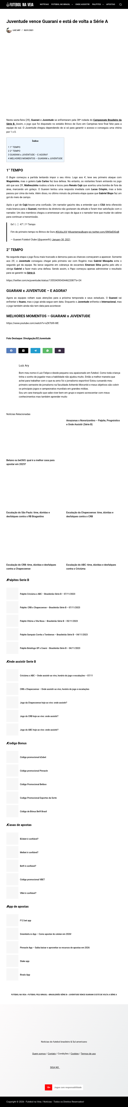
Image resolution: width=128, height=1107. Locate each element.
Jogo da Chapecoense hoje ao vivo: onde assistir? (43, 702)
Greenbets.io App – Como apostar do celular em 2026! (45, 934)
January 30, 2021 (61, 239)
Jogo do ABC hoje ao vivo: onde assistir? (39, 730)
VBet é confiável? (28, 893)
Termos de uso (88, 1053)
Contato (52, 1053)
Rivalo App (25, 975)
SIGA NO (55, 1067)
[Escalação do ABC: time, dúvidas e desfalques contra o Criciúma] (94, 541)
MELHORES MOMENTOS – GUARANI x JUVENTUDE (35, 158)
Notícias (44, 4)
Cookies (75, 1053)
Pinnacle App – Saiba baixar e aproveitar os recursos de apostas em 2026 (55, 947)
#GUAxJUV (62, 231)
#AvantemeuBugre (78, 231)
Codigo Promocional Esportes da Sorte (38, 798)
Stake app (24, 961)
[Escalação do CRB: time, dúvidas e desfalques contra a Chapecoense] (34, 541)
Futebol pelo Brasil (37, 995)
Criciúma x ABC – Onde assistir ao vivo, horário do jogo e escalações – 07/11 (56, 675)
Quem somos (39, 1053)
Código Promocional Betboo (33, 784)
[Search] (120, 4)
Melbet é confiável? (29, 852)
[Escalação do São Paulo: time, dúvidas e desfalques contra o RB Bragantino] (34, 489)
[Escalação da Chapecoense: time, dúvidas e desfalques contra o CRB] (94, 489)
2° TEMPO (14, 151)
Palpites (98, 4)
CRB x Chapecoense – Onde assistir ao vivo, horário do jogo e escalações (54, 689)
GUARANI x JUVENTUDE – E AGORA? (28, 154)
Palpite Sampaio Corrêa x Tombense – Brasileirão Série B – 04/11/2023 (54, 634)
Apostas (110, 4)
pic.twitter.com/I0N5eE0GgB (104, 231)
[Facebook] (11, 350)
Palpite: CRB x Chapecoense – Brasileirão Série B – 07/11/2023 (50, 607)
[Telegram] (35, 350)
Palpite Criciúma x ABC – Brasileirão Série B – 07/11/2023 (47, 594)
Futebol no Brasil (62, 4)
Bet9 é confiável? (28, 866)
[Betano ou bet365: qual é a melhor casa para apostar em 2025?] (34, 437)
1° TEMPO (14, 147)
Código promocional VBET (32, 879)
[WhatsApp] (47, 350)
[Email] (60, 350)
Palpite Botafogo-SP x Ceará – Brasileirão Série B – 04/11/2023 (50, 648)
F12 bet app (25, 920)
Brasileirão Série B (58, 995)
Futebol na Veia (18, 995)
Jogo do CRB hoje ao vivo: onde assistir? (39, 716)
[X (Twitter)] (23, 350)
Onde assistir (82, 4)
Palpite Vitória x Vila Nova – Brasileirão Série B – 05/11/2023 (49, 621)
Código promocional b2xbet (33, 757)
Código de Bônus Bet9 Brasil (33, 811)
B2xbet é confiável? (29, 839)
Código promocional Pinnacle (34, 771)
